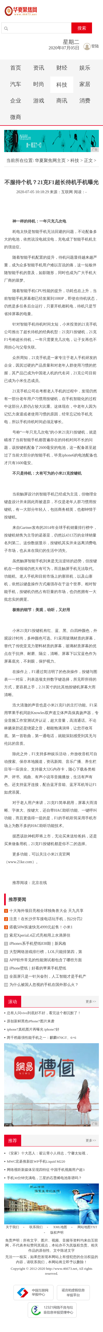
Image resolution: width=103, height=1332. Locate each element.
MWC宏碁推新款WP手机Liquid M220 (34, 1161)
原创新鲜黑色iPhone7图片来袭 (29, 1021)
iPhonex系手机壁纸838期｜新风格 (35, 944)
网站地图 (84, 1227)
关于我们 (12, 1227)
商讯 (61, 101)
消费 (84, 101)
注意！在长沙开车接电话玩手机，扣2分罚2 (43, 919)
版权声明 (56, 1232)
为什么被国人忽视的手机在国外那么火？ (41, 985)
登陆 (91, 46)
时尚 (38, 84)
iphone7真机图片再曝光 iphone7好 (31, 1029)
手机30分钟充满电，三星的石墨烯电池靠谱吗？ (43, 1178)
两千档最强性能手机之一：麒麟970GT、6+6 (40, 1038)
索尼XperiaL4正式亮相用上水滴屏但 (37, 935)
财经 (61, 68)
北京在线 (39, 883)
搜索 (81, 28)
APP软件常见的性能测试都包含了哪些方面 (43, 960)
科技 (61, 85)
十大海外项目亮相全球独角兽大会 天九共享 (43, 911)
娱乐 (84, 68)
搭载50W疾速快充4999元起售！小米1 (38, 927)
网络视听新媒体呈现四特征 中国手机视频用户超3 (44, 1170)
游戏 (38, 101)
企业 (15, 101)
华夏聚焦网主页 (50, 160)
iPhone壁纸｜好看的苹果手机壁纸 (35, 968)
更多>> (91, 1001)
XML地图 (60, 1227)
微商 (15, 117)
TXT (94, 1227)
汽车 (15, 84)
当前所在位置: (20, 160)
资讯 (38, 68)
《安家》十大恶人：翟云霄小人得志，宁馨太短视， (46, 1153)
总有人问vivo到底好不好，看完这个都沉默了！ (42, 1013)
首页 (15, 68)
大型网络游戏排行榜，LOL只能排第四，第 (43, 952)
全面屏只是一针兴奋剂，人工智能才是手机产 (45, 976)
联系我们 (36, 1227)
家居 (84, 84)
